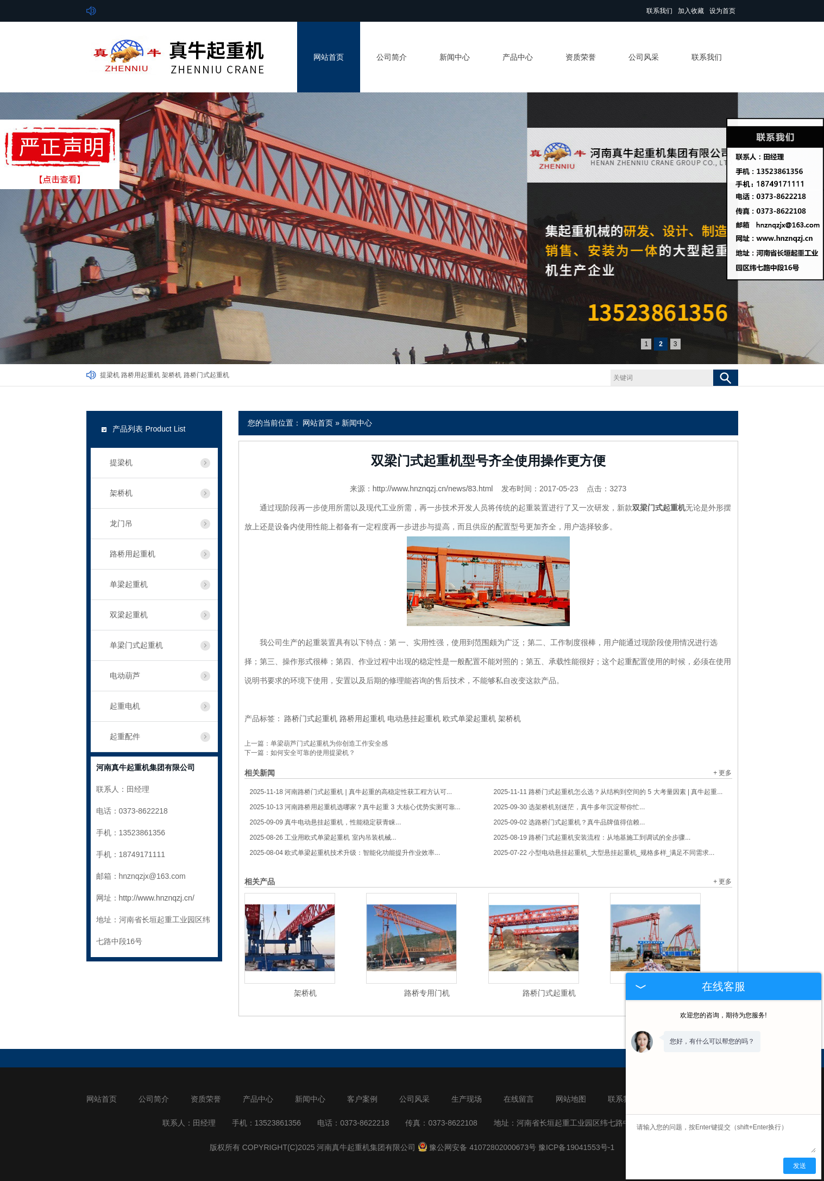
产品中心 (517, 57)
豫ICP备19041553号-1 (576, 1147)
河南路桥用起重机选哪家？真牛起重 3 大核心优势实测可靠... (355, 807)
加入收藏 (691, 11)
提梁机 (109, 375)
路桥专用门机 (427, 993)
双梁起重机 (129, 614)
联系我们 (659, 11)
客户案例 (362, 1099)
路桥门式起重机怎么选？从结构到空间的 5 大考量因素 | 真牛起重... (608, 792)
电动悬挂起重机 (414, 718)
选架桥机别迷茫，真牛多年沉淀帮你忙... (569, 807)
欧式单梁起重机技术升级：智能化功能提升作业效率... (345, 853)
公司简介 (391, 57)
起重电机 (125, 706)
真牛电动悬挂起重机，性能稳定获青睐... (325, 822)
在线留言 (519, 1099)
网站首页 (328, 57)
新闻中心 (454, 57)
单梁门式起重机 (136, 645)
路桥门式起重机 (206, 375)
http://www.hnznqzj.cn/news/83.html (433, 488)
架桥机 (171, 375)
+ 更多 (722, 773)
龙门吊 (121, 523)
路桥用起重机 (140, 375)
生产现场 (466, 1099)
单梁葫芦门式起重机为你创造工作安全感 (329, 743)
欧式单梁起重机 (469, 718)
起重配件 (125, 736)
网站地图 (571, 1099)
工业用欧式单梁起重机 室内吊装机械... (323, 837)
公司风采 (643, 57)
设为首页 (722, 11)
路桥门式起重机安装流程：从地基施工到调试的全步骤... (592, 837)
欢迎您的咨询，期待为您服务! (723, 1015)
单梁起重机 (129, 584)
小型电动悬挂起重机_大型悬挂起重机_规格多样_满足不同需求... (604, 853)
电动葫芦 (125, 675)
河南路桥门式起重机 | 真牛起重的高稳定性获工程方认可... (351, 792)
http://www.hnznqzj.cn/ (156, 897)
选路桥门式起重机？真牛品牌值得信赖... (569, 822)
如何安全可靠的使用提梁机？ (313, 753)
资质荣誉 (580, 57)
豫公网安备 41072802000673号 (477, 1147)
